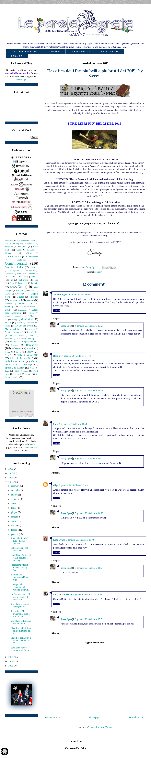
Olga (55, 485)
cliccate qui (21, 79)
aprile (14, 521)
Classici (9, 252)
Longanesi (22, 310)
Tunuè (27, 374)
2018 (11, 473)
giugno (14, 512)
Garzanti (20, 290)
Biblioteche (29, 243)
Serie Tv (8, 355)
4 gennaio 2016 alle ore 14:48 (76, 356)
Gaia (20, 287)
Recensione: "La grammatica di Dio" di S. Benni (21, 614)
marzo (14, 525)
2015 (11, 657)
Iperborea (22, 303)
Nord (32, 335)
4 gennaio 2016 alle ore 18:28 (73, 424)
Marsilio (8, 316)
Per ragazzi (33, 338)
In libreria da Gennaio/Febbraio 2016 (20, 577)
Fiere (35, 280)
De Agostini (14, 270)
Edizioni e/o (33, 273)
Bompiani (22, 246)
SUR (32, 368)
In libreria (14, 300)
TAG (7, 371)
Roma (7, 352)
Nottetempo (9, 339)
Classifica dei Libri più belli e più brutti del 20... (21, 631)
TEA (17, 371)
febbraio (15, 530)
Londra (8, 310)
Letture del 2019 (109, 51)
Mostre (8, 322)
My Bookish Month (24, 326)
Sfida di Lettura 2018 (15, 361)
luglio (14, 508)
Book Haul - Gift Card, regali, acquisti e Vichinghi (21, 557)
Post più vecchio (136, 717)
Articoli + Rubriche (80, 51)
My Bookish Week (13, 329)
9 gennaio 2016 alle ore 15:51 (89, 619)
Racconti (14, 345)
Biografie (9, 246)
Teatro (25, 371)
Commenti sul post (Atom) (99, 727)
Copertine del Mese (14, 267)
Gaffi (11, 287)
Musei (19, 323)
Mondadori (27, 319)
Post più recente (52, 717)
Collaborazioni (13, 256)
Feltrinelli (23, 280)
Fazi (11, 280)
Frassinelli (22, 283)
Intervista (8, 304)
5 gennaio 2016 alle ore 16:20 (89, 390)
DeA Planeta (30, 271)
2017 (11, 477)
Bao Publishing (12, 243)
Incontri (30, 300)
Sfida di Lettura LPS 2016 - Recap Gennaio (20, 541)
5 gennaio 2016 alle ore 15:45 (73, 485)
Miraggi (14, 320)
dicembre (15, 486)
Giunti (7, 294)
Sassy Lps (66, 326)
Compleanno (33, 257)
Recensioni (54, 51)
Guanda (20, 297)
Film (12, 283)
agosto (14, 503)
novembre (16, 490)
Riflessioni (16, 348)
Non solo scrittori (16, 335)
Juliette (57, 294)
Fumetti (34, 283)
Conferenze (21, 260)
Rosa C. (57, 356)
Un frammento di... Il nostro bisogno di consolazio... (20, 597)
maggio (14, 517)
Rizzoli (30, 348)
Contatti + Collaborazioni (24, 51)
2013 (11, 666)
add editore (21, 240)
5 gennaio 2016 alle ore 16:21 (89, 458)
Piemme (13, 341)
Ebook (20, 273)
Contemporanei (16, 263)
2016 (11, 482)
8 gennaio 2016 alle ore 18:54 (87, 594)
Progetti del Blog (30, 341)
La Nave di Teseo (27, 306)
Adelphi (32, 240)
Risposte (57, 318)
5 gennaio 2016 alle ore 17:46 (80, 540)
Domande (9, 273)
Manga (31, 313)
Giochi (32, 290)
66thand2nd (9, 240)
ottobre (14, 495)
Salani (18, 352)
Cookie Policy (30, 447)
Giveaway (19, 294)
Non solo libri (32, 332)
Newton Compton (13, 332)
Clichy (29, 253)
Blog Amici (16, 55)
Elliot (24, 277)
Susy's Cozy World (63, 594)
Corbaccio (34, 267)
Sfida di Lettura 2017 (21, 358)
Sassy (99, 272)
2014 (11, 661)
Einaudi (12, 276)
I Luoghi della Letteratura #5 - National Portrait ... (20, 587)
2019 (11, 469)
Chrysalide (30, 250)
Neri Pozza (31, 329)
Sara (55, 424)
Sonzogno (28, 364)
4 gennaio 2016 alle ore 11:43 (76, 294)
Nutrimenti (21, 339)
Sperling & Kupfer (14, 368)
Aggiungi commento (94, 642)
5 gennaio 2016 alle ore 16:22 (89, 513)
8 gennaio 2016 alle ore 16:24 (89, 568)
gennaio (15, 534)
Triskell (18, 374)
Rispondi (57, 310)
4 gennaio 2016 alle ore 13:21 (89, 326)
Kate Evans (59, 540)
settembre (15, 499)
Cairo (19, 250)
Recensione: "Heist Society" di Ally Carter (19, 567)
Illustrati (34, 297)
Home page (94, 717)
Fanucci (34, 276)
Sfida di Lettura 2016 (27, 355)
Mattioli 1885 (20, 316)
